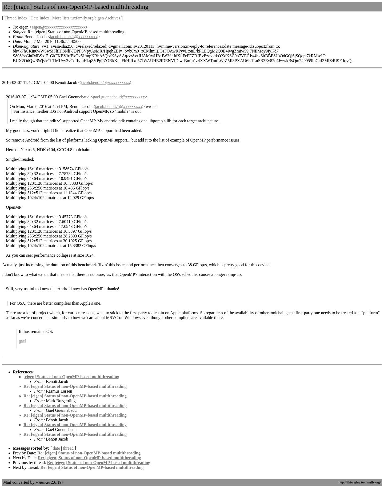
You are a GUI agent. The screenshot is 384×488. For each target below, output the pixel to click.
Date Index (39, 18)
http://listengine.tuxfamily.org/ (359, 482)
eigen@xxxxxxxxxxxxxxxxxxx (59, 27)
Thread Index (16, 18)
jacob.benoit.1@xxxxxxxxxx (105, 82)
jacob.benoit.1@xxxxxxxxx (73, 36)
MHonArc (42, 483)
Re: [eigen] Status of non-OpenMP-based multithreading (75, 386)
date (56, 448)
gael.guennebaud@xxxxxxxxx (119, 97)
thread (68, 448)
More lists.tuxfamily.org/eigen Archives (86, 18)
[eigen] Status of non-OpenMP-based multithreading (71, 376)
